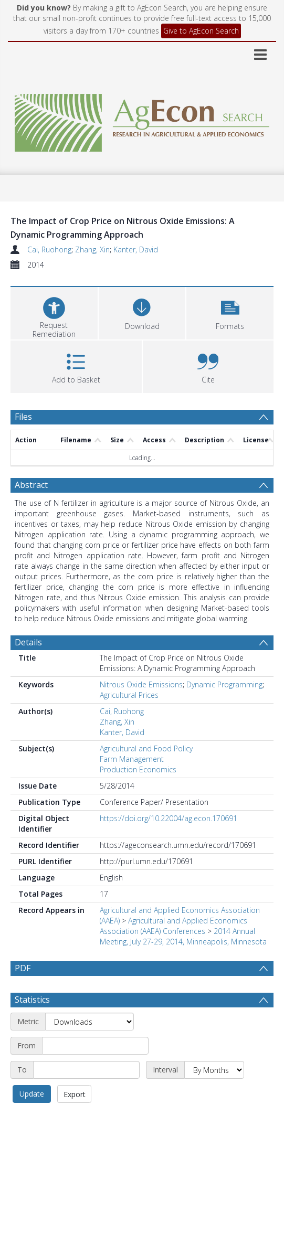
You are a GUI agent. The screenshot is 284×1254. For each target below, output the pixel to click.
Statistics (32, 1024)
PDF (22, 968)
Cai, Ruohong (49, 249)
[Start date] (95, 1071)
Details (28, 642)
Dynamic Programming (224, 684)
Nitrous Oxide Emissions (141, 684)
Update (31, 1119)
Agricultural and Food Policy (146, 748)
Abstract (31, 485)
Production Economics (138, 769)
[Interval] (214, 1095)
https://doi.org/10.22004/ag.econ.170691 (168, 818)
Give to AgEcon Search (201, 31)
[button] (230, 312)
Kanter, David (135, 249)
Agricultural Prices (129, 695)
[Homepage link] (142, 120)
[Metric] (89, 1047)
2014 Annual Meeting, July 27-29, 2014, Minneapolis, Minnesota (183, 936)
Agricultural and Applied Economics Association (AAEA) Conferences (173, 926)
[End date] (86, 1095)
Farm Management (132, 759)
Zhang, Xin (92, 249)
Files (23, 416)
